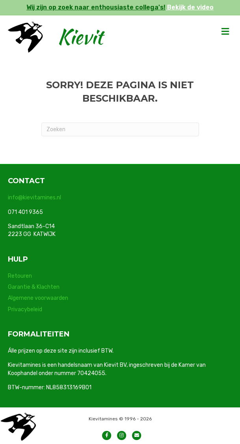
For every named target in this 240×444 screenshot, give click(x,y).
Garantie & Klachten (34, 287)
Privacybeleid (25, 309)
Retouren (20, 276)
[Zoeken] (120, 129)
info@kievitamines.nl (34, 197)
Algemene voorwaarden (38, 298)
